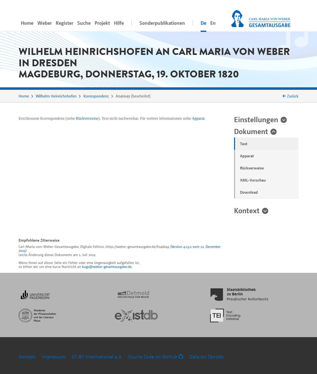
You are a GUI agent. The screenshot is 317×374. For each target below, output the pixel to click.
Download (249, 192)
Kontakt (27, 356)
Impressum (53, 356)
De (203, 23)
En (213, 23)
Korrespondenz (96, 96)
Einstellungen (256, 119)
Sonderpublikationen (162, 23)
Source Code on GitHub (155, 356)
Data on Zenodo (206, 356)
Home (27, 23)
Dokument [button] (251, 131)
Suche (84, 23)
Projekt (102, 23)
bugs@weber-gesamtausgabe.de (107, 266)
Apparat (247, 155)
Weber (44, 23)
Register (64, 23)
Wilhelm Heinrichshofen (56, 96)
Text (243, 143)
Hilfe (119, 23)
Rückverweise (252, 167)
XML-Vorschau (253, 180)
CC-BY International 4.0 (96, 356)
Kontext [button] (247, 210)
